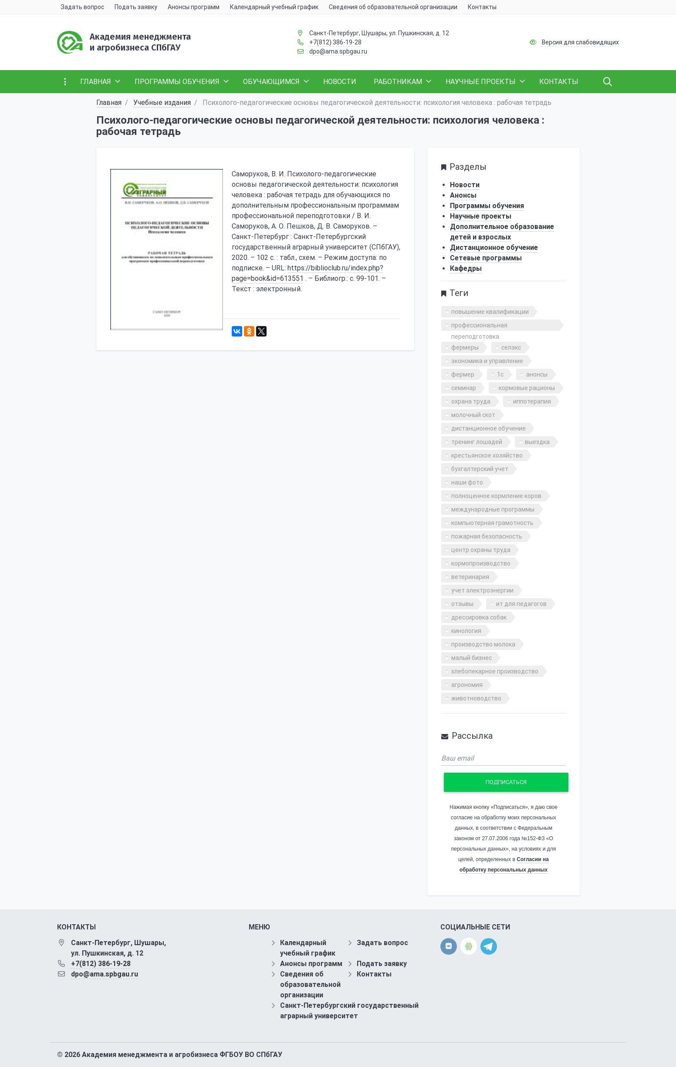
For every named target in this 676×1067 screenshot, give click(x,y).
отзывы (462, 603)
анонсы (537, 374)
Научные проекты (480, 216)
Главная (109, 102)
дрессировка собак (479, 617)
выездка (537, 441)
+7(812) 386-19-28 (335, 42)
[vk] (448, 946)
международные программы (492, 509)
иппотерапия (532, 401)
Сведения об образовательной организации (310, 984)
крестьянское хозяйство (487, 455)
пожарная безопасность (486, 536)
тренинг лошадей (476, 441)
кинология (466, 630)
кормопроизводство (480, 563)
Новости (465, 185)
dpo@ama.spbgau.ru (338, 51)
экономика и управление (487, 360)
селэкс (511, 347)
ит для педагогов (521, 603)
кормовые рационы (527, 387)
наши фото (467, 482)
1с (500, 374)
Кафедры (466, 268)
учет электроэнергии (482, 590)
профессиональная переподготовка (479, 326)
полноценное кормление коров (496, 495)
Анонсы (463, 195)
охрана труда (470, 401)
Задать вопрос (382, 943)
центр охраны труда (480, 549)
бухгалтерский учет (479, 468)
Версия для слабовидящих (580, 42)
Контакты (374, 974)
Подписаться (506, 782)
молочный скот (473, 414)
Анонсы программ (311, 963)
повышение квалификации (490, 311)
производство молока (483, 644)
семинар (463, 387)
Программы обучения (487, 206)
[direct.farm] (468, 946)
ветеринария (470, 576)
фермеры (465, 347)
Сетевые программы (486, 258)
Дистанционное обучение (494, 247)
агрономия (467, 684)
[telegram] (488, 946)
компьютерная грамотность (492, 522)
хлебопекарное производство (494, 671)
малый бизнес (471, 657)
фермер (462, 374)
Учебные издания (162, 102)
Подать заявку (382, 963)
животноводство (476, 698)
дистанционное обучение (488, 428)
